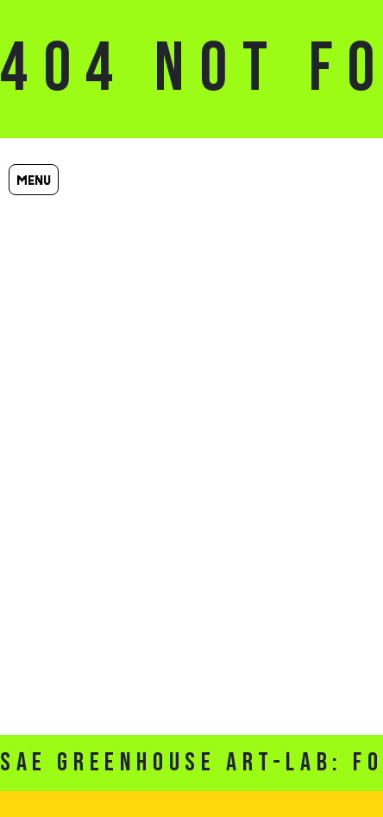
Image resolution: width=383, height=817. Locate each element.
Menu (33, 179)
